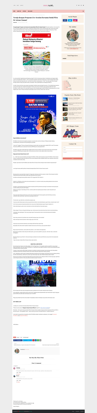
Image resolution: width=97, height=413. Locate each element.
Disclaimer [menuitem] (30, 11)
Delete (20, 372)
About (18, 5)
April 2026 (66, 83)
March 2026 (66, 84)
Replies (18, 374)
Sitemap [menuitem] (24, 11)
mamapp (18, 367)
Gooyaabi (30, 411)
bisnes (18, 337)
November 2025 (67, 89)
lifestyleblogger (18, 14)
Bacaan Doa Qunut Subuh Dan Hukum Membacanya (75, 103)
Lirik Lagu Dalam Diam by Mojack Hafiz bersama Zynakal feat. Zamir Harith (75, 108)
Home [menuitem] (14, 11)
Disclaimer (82, 411)
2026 (65, 81)
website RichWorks (24, 315)
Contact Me (77, 411)
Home (14, 5)
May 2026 (66, 82)
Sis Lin (17, 375)
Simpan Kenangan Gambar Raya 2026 (75, 117)
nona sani (15, 22)
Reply (17, 372)
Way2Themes (22, 411)
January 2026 (66, 86)
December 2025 (67, 88)
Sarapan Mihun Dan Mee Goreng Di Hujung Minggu (74, 113)
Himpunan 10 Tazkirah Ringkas (74, 98)
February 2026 (67, 85)
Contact (21, 5)
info (21, 337)
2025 (65, 87)
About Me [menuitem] (19, 11)
